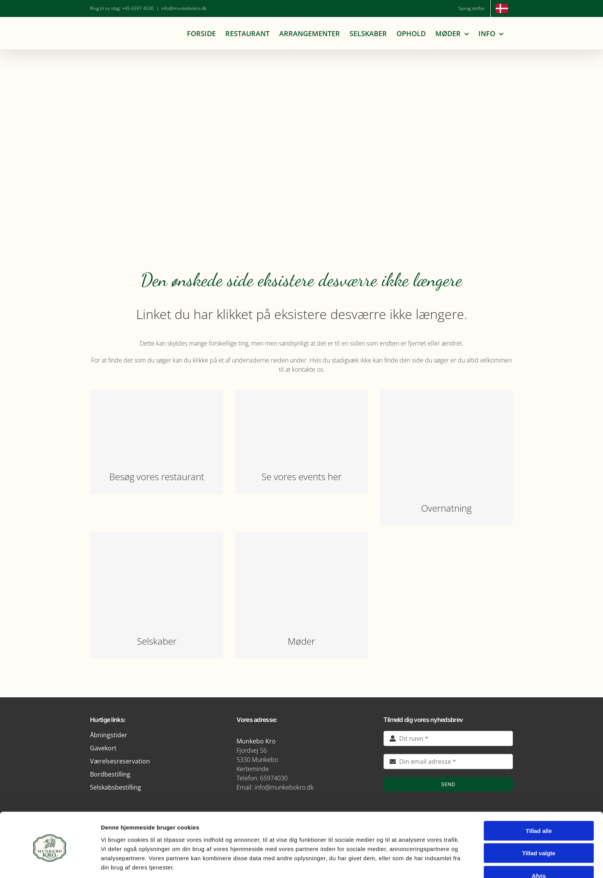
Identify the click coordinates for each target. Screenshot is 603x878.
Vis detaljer (399, 863)
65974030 (274, 778)
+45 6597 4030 (138, 8)
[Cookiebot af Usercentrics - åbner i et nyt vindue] (49, 863)
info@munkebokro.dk (184, 8)
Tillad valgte (538, 824)
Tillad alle (539, 801)
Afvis (539, 846)
